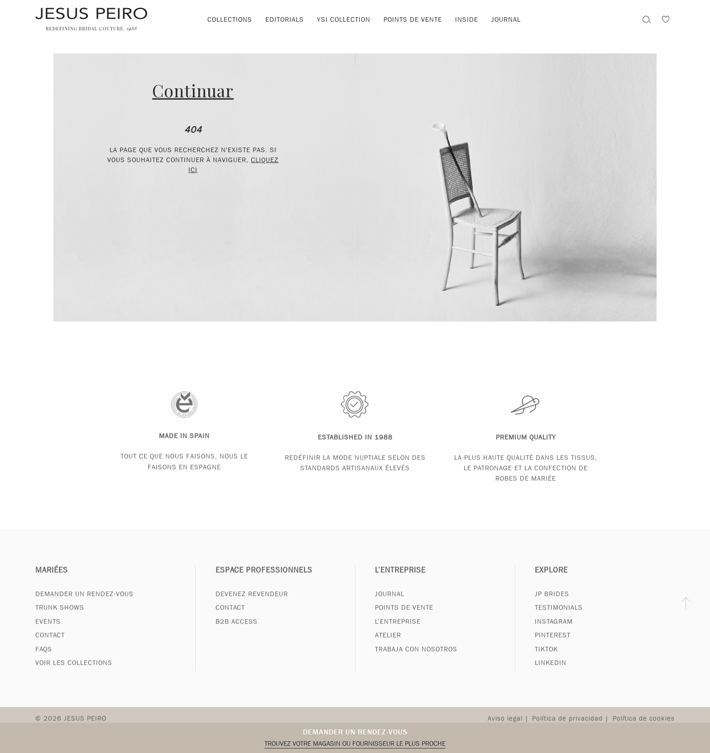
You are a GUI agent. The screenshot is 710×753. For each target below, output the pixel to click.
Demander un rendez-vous (355, 732)
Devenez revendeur (252, 602)
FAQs (43, 657)
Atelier (388, 643)
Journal (506, 19)
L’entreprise (400, 578)
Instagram (554, 629)
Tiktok (546, 657)
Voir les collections (73, 671)
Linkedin (550, 671)
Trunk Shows (59, 616)
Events (48, 629)
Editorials (284, 19)
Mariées (51, 578)
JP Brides (552, 602)
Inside (466, 19)
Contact (50, 643)
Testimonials (559, 616)
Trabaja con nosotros (416, 657)
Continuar (193, 90)
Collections (229, 19)
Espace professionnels (264, 578)
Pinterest (553, 643)
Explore (551, 578)
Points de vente (413, 19)
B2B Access (237, 629)
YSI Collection (343, 19)
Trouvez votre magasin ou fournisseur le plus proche (355, 743)
